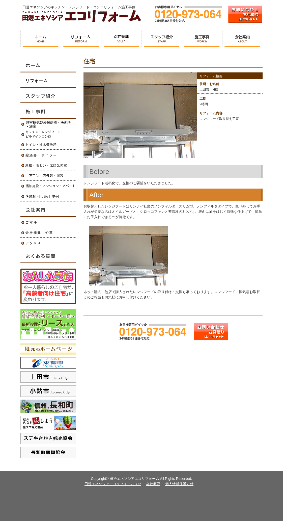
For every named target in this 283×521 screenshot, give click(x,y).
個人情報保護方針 (179, 484)
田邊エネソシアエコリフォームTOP (112, 484)
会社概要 (153, 484)
